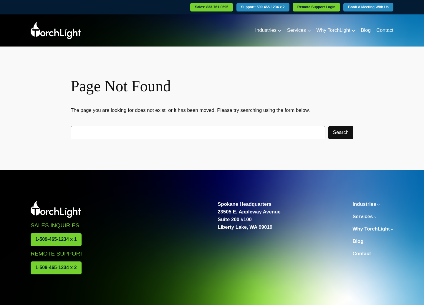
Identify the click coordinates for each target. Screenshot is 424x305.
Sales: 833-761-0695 (211, 7)
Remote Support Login (316, 7)
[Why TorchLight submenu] (353, 30)
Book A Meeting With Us (368, 7)
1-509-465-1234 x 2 (56, 267)
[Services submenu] (309, 30)
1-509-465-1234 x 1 (56, 239)
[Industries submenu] (279, 30)
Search (341, 132)
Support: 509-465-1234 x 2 (263, 7)
